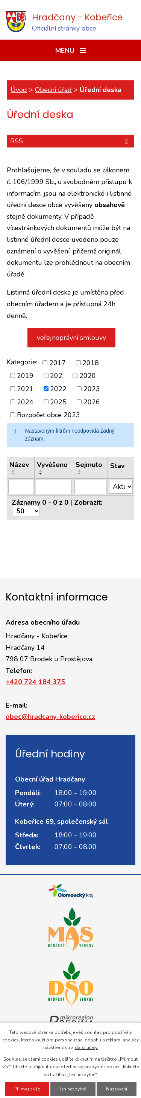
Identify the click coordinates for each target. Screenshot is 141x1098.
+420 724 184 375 (35, 681)
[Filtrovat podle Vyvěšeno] (54, 487)
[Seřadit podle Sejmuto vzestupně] (80, 470)
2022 (58, 388)
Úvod (19, 89)
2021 (25, 388)
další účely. (86, 1047)
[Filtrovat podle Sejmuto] (90, 487)
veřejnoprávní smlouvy (71, 337)
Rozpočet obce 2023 (48, 414)
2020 (87, 375)
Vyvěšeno (52, 464)
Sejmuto (89, 464)
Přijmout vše (27, 1089)
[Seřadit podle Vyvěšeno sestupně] (41, 473)
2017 (57, 362)
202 (56, 375)
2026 (91, 401)
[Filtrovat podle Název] (20, 487)
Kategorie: (22, 362)
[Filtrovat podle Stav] (121, 487)
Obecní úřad (53, 89)
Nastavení (116, 1089)
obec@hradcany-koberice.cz (50, 716)
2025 (58, 401)
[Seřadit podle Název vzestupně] (13, 470)
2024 (25, 401)
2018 (90, 362)
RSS (70, 141)
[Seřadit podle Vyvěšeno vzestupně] (41, 470)
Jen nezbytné (73, 1089)
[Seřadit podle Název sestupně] (13, 473)
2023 (91, 388)
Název (19, 464)
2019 (25, 375)
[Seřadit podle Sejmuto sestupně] (80, 473)
